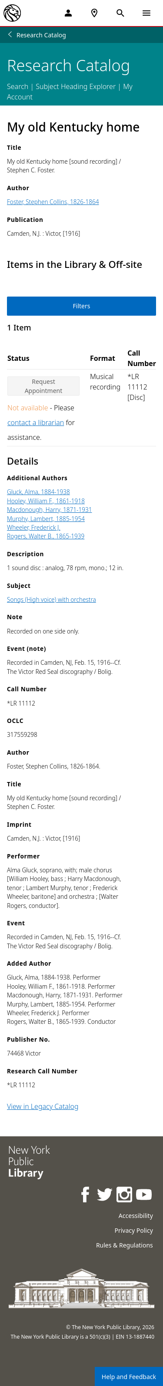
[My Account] (68, 13)
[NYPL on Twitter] (105, 1195)
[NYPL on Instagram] (124, 1195)
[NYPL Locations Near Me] (94, 13)
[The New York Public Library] (12, 13)
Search (17, 86)
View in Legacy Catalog (43, 1106)
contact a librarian (35, 422)
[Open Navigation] (146, 13)
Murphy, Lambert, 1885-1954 (46, 519)
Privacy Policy (133, 1230)
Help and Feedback (129, 1377)
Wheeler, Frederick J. (33, 527)
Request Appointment (44, 386)
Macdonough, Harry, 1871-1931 (49, 509)
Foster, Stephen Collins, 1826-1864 (53, 202)
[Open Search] (120, 13)
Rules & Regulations (124, 1245)
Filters (81, 306)
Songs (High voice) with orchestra (51, 599)
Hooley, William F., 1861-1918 (46, 501)
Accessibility (136, 1215)
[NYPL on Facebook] (85, 1195)
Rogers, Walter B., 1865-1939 (45, 536)
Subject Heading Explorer (76, 86)
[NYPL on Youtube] (144, 1195)
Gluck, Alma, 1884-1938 (38, 492)
